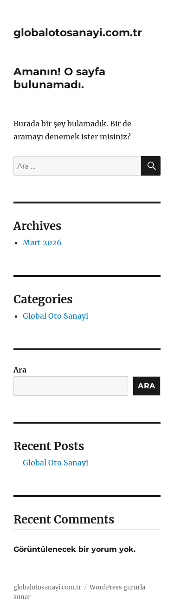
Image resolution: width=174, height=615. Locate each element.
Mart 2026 (42, 242)
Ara (19, 369)
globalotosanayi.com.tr (77, 32)
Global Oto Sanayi (55, 316)
